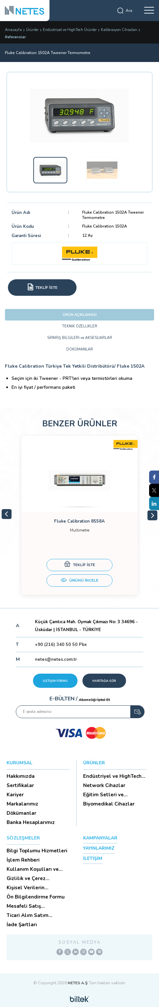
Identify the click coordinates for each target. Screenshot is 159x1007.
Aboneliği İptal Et (94, 699)
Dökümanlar (21, 813)
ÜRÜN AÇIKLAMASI (80, 314)
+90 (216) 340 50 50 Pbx (61, 645)
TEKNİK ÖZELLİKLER (79, 326)
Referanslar (15, 37)
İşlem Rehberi (23, 860)
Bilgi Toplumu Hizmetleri (37, 850)
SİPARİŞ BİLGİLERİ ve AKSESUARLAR (79, 337)
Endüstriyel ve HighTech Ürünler (70, 29)
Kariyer (15, 794)
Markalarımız (22, 804)
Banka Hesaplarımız (31, 822)
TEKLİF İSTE (79, 565)
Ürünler (32, 29)
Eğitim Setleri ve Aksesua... (103, 794)
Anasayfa (13, 29)
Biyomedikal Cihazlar (109, 804)
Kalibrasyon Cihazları (119, 29)
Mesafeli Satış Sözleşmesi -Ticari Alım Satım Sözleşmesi (35, 906)
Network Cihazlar (104, 785)
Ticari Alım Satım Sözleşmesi (27, 915)
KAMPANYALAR (100, 838)
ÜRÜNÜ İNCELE (79, 581)
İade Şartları (22, 924)
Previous (7, 514)
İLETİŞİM (92, 858)
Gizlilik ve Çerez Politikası (26, 878)
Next (152, 515)
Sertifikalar (20, 785)
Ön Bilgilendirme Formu (36, 897)
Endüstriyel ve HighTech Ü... (112, 776)
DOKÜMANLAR (79, 349)
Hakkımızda (21, 776)
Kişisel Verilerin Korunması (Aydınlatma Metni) (35, 887)
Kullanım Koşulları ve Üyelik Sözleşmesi (33, 869)
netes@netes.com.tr (56, 659)
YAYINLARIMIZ (98, 848)
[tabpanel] (79, 515)
